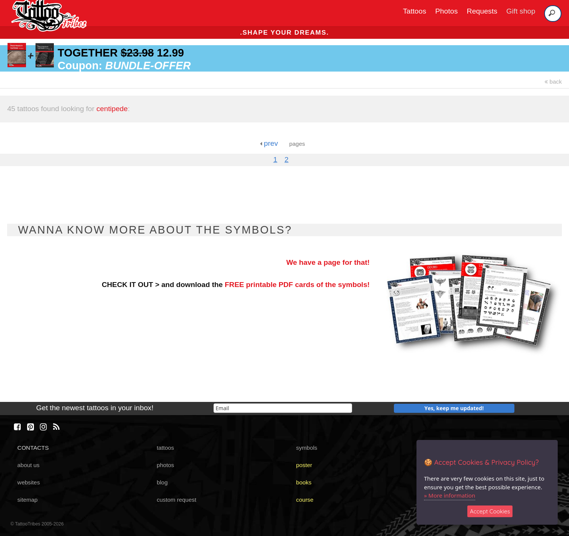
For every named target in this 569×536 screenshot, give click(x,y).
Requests (482, 11)
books (303, 482)
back (553, 81)
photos (165, 465)
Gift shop (520, 11)
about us (28, 465)
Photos (446, 11)
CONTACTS (33, 447)
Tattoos (414, 11)
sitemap (27, 499)
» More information (449, 495)
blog (162, 482)
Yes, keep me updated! (454, 408)
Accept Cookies (490, 511)
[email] (283, 408)
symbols (306, 447)
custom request (176, 499)
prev (269, 143)
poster (304, 465)
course (304, 499)
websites (28, 482)
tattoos (165, 447)
